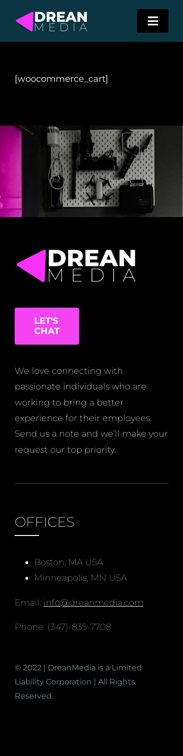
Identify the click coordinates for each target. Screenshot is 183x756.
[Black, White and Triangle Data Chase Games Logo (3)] (51, 14)
